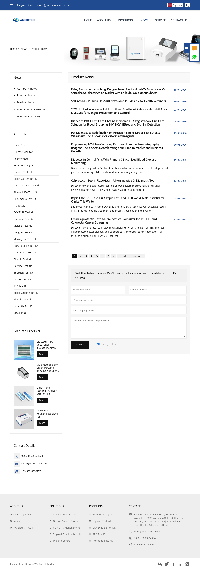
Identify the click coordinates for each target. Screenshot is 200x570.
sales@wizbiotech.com (28, 5)
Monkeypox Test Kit (25, 239)
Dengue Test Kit (23, 232)
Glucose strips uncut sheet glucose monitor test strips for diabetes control (46, 344)
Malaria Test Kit (23, 225)
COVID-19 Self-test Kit (105, 527)
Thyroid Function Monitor (67, 534)
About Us (105, 20)
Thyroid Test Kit (23, 259)
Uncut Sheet (21, 145)
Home (88, 20)
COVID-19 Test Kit (24, 212)
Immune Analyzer (24, 165)
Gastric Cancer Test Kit (27, 185)
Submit (80, 344)
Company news (27, 88)
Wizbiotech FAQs (23, 527)
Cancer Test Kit (22, 279)
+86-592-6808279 (31, 471)
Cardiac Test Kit (23, 266)
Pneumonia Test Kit (25, 198)
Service (160, 20)
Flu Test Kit (20, 205)
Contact (134, 506)
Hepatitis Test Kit (23, 306)
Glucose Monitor (23, 152)
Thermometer (21, 158)
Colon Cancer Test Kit (26, 178)
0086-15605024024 (58, 5)
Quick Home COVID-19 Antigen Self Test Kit (47, 390)
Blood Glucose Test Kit (26, 292)
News (145, 20)
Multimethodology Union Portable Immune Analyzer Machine (47, 367)
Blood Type (20, 312)
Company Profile (22, 514)
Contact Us (179, 20)
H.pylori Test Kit (23, 172)
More (42, 354)
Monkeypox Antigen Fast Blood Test (47, 413)
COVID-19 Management (66, 527)
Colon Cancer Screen (65, 514)
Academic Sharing (28, 116)
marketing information (32, 109)
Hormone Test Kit (24, 219)
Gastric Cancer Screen (66, 521)
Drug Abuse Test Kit (25, 252)
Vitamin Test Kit (23, 299)
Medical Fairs (25, 102)
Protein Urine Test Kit (26, 245)
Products (126, 20)
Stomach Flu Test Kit (25, 192)
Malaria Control (62, 540)
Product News (26, 95)
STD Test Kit (20, 286)
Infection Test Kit (23, 272)
